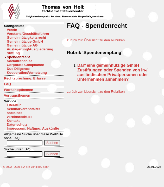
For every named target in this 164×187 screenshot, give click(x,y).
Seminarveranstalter (23, 109)
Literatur (14, 105)
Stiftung (13, 53)
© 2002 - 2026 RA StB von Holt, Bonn (26, 166)
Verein (12, 30)
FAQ (7, 84)
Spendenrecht (18, 57)
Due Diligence (18, 69)
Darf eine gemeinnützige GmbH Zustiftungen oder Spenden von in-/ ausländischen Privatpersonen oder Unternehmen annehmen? (112, 72)
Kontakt (13, 121)
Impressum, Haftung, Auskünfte (33, 128)
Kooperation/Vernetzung (27, 73)
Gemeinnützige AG (22, 45)
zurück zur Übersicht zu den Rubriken (96, 40)
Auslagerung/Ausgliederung (30, 49)
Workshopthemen (18, 90)
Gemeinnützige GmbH (25, 41)
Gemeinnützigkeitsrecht (26, 37)
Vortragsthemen (17, 95)
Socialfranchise (20, 61)
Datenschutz (17, 124)
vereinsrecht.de (20, 117)
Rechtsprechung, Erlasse (25, 78)
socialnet (14, 113)
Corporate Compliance (25, 65)
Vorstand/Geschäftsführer (28, 34)
